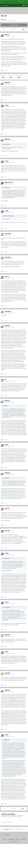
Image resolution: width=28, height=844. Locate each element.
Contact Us (18, 839)
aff (5, 379)
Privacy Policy (11, 839)
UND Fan (4, 19)
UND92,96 (7, 82)
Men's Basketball (12, 20)
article (4, 88)
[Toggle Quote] (3, 144)
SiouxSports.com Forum (10, 2)
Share (6, 829)
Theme (5, 839)
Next (23, 29)
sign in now (7, 816)
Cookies (23, 839)
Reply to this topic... (7, 822)
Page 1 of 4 (13, 29)
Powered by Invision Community (14, 842)
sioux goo (7, 530)
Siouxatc (7, 508)
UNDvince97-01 (9, 182)
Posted (9, 36)
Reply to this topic (14, 25)
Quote (5, 70)
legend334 (7, 634)
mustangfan (8, 233)
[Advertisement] (14, 11)
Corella (6, 105)
